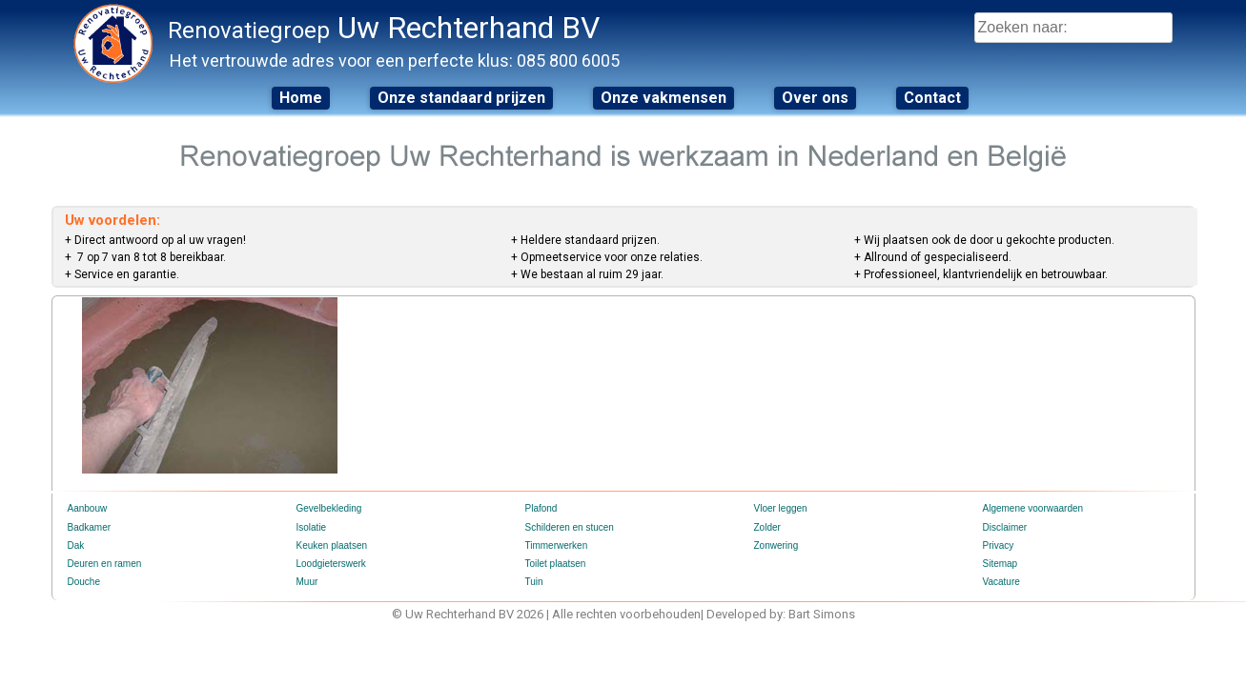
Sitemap (1000, 563)
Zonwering (776, 545)
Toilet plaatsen (555, 563)
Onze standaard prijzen (461, 98)
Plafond (541, 508)
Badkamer (90, 527)
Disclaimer (1005, 527)
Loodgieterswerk (331, 563)
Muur (307, 581)
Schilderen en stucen (569, 527)
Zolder (767, 527)
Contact (932, 98)
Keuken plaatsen (332, 545)
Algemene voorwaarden (1033, 508)
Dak (76, 545)
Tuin (534, 581)
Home (300, 98)
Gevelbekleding (329, 508)
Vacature (1001, 581)
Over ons (815, 98)
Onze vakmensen (663, 98)
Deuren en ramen (105, 563)
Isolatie (311, 527)
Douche (84, 581)
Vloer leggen (780, 508)
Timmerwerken (556, 545)
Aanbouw (88, 508)
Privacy (998, 545)
